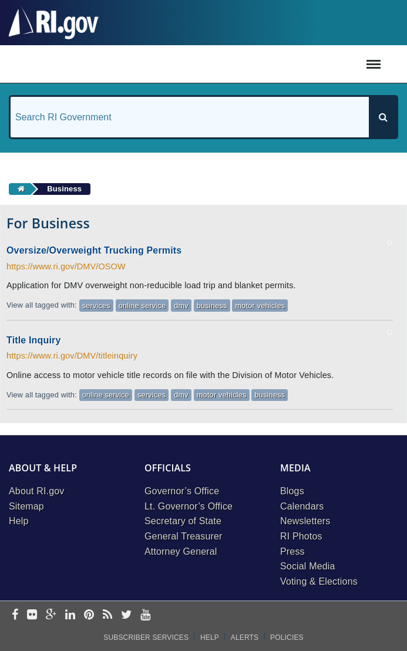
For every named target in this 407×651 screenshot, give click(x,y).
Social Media (307, 566)
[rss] (107, 615)
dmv (181, 305)
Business (64, 188)
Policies (287, 637)
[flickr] (32, 615)
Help (19, 521)
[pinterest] (89, 615)
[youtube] (145, 615)
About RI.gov (36, 491)
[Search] (383, 117)
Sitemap (26, 506)
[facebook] (15, 615)
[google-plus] (51, 615)
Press (292, 551)
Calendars (302, 506)
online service (142, 305)
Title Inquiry (33, 340)
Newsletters (305, 521)
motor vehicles (260, 305)
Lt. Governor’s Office (188, 506)
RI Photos (301, 536)
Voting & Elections (319, 581)
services (96, 305)
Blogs (292, 491)
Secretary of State (182, 521)
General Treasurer (183, 536)
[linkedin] (70, 615)
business (212, 305)
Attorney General (180, 551)
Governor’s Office (181, 491)
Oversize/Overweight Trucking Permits (93, 250)
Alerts (244, 637)
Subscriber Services (146, 637)
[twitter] (126, 615)
